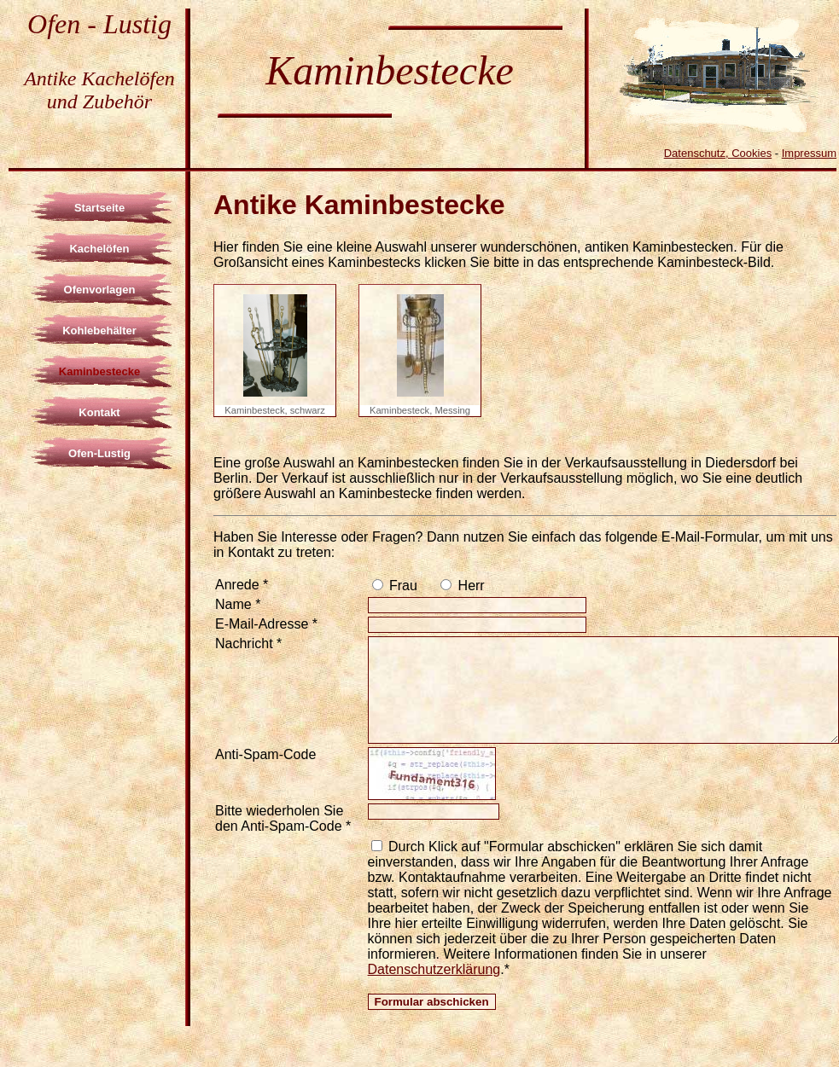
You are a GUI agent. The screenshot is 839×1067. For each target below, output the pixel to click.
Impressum (809, 153)
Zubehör (117, 101)
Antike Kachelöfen (99, 78)
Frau (401, 585)
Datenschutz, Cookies (718, 153)
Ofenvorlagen (100, 289)
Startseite (99, 207)
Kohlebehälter (99, 330)
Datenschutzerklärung (434, 969)
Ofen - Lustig (99, 24)
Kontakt (99, 412)
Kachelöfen (99, 248)
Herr (469, 585)
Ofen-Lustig (99, 453)
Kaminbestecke (99, 371)
